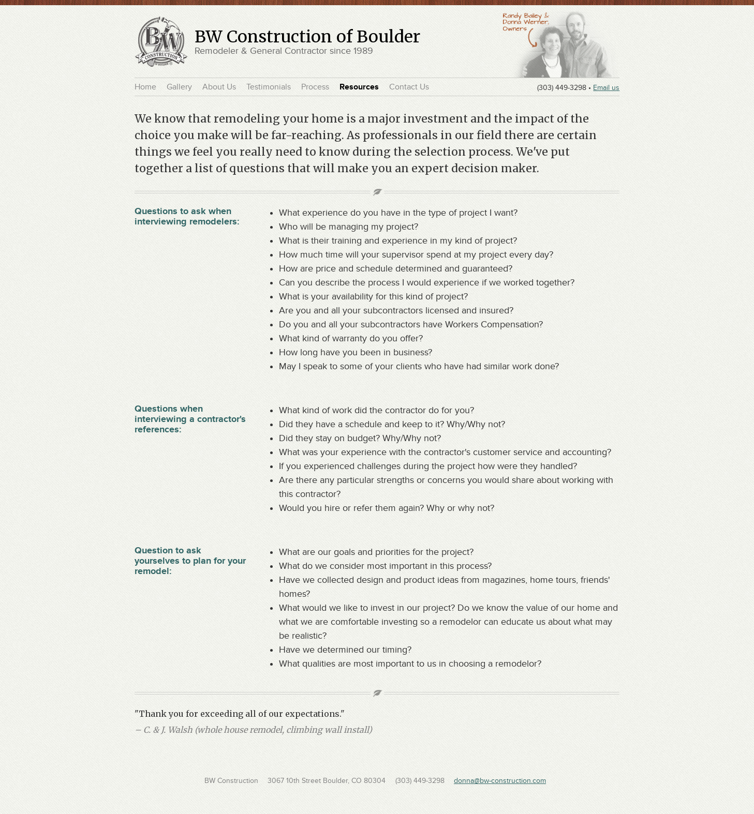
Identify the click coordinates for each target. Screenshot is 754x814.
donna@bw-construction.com (500, 780)
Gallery (179, 87)
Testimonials (268, 87)
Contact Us (409, 87)
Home (145, 87)
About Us (219, 87)
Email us (606, 87)
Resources (359, 87)
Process (315, 87)
